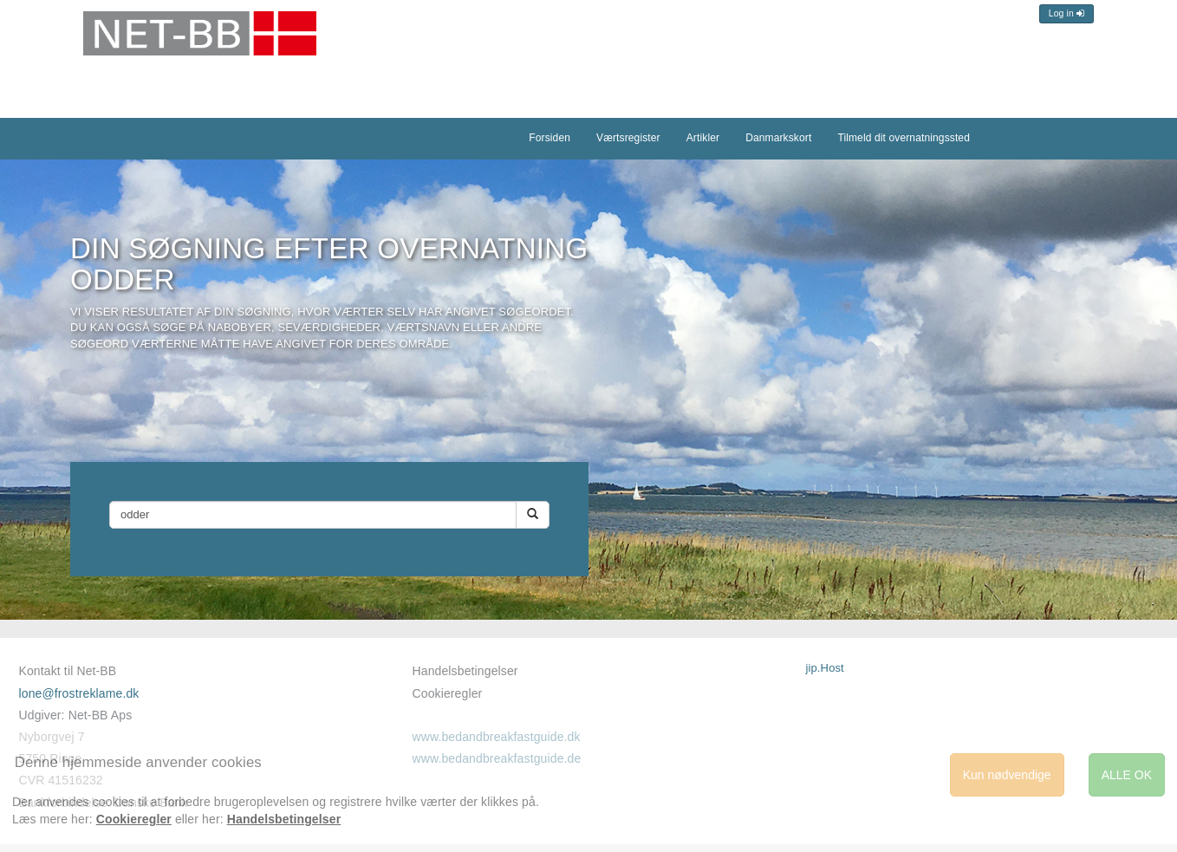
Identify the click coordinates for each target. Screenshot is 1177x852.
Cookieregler (447, 693)
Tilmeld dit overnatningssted (903, 138)
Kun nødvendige (1007, 775)
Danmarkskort (778, 138)
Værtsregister (628, 138)
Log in (1066, 13)
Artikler (702, 138)
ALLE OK (1127, 775)
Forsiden (549, 138)
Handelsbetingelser (464, 671)
